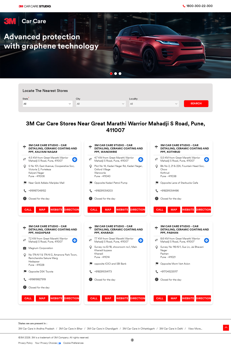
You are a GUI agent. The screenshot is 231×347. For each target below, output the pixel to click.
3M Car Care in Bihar (70, 329)
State (26, 98)
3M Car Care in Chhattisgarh (139, 329)
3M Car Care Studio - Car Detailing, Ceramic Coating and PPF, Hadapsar (53, 229)
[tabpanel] (115, 45)
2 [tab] (115, 73)
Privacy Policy (25, 343)
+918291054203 (103, 191)
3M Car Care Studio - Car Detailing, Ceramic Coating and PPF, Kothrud (184, 148)
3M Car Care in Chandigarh (102, 329)
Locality (133, 99)
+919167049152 (37, 191)
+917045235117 (169, 272)
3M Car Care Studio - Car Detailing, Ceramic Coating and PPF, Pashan (184, 229)
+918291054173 (103, 272)
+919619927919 (37, 279)
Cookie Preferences (73, 343)
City (78, 99)
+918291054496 (169, 191)
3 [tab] (120, 73)
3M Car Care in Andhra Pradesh (36, 329)
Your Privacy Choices (46, 343)
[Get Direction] (74, 159)
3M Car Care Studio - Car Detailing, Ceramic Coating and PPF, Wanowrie (118, 148)
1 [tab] (111, 73)
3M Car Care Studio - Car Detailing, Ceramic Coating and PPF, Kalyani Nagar (53, 148)
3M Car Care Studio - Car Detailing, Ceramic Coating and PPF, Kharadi (118, 229)
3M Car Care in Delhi (171, 329)
